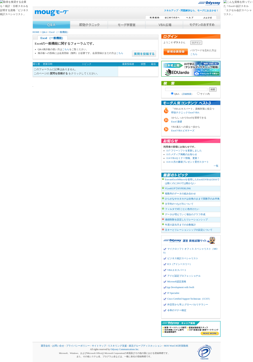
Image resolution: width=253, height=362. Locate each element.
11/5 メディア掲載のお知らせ (181, 154)
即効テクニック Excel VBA (185, 112)
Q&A (44, 32)
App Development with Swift (180, 287)
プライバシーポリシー (78, 346)
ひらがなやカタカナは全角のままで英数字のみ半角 (192, 198)
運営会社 (45, 346)
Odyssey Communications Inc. (125, 349)
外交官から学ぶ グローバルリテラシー (187, 304)
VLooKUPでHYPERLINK (178, 188)
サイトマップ (99, 346)
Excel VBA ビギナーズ (183, 130)
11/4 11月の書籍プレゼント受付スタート (187, 161)
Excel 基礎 (176, 121)
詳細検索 (187, 94)
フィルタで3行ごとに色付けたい (182, 209)
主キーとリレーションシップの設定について (188, 229)
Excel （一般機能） (59, 32)
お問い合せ (58, 346)
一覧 (216, 165)
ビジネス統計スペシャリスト (182, 258)
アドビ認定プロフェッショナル (184, 275)
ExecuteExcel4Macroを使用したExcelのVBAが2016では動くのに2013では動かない (192, 181)
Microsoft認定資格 (176, 281)
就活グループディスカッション (145, 346)
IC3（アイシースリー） (179, 264)
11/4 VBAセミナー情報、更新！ (183, 158)
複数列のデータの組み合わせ (180, 193)
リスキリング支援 (117, 346)
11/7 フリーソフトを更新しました (184, 150)
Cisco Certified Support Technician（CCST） (189, 298)
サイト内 (203, 94)
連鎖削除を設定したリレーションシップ (186, 219)
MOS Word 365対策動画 (176, 346)
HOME (36, 32)
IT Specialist (173, 293)
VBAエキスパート (177, 270)
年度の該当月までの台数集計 (180, 224)
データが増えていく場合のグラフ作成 (185, 214)
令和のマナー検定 (176, 310)
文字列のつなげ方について (179, 203)
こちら (65, 49)
